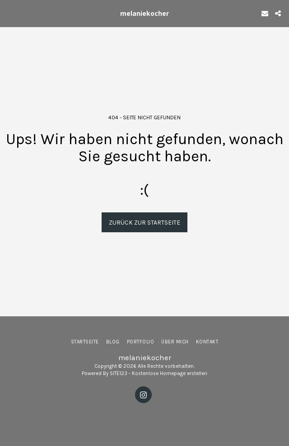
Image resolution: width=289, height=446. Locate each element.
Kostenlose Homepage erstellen (169, 373)
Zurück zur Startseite (144, 222)
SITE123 (118, 373)
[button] (10, 13)
